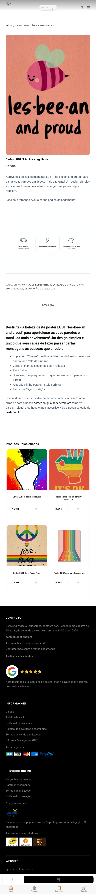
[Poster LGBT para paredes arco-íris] (69, 545)
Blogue (10, 711)
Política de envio (16, 717)
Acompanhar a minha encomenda (26, 643)
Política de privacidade (19, 723)
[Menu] (88, 7)
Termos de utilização (18, 790)
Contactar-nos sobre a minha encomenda (30, 649)
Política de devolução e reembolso (26, 728)
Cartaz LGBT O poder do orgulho (27, 497)
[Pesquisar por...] (44, 8)
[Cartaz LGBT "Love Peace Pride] (27, 545)
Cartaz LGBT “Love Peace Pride (26, 573)
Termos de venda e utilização (23, 734)
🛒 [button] (36, 509)
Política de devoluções (19, 796)
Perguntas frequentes (19, 779)
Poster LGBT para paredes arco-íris (69, 573)
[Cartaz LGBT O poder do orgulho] (27, 469)
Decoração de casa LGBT (41, 288)
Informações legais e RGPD (22, 740)
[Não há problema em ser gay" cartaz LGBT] (69, 469)
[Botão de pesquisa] (54, 9)
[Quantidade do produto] (12, 879)
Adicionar (59, 879)
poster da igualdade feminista (52, 403)
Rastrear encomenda (18, 785)
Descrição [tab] (48, 305)
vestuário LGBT (15, 412)
